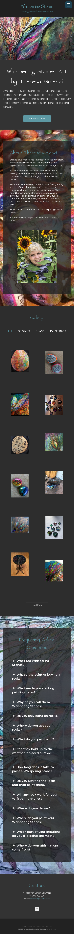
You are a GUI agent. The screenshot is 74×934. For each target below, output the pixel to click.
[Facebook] (37, 909)
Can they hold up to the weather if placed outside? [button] (32, 751)
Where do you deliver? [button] (31, 808)
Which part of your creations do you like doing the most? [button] (36, 834)
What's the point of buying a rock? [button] (36, 676)
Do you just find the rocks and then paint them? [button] (34, 783)
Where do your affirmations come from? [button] (35, 847)
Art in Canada (51, 929)
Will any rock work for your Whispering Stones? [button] (35, 796)
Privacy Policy (27, 926)
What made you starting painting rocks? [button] (33, 690)
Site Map (48, 926)
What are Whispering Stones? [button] (30, 663)
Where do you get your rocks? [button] (32, 727)
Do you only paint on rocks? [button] (35, 716)
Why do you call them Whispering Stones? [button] (31, 704)
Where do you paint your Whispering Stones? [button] (33, 820)
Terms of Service (38, 926)
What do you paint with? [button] (33, 739)
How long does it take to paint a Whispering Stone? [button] (33, 769)
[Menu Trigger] (68, 4)
